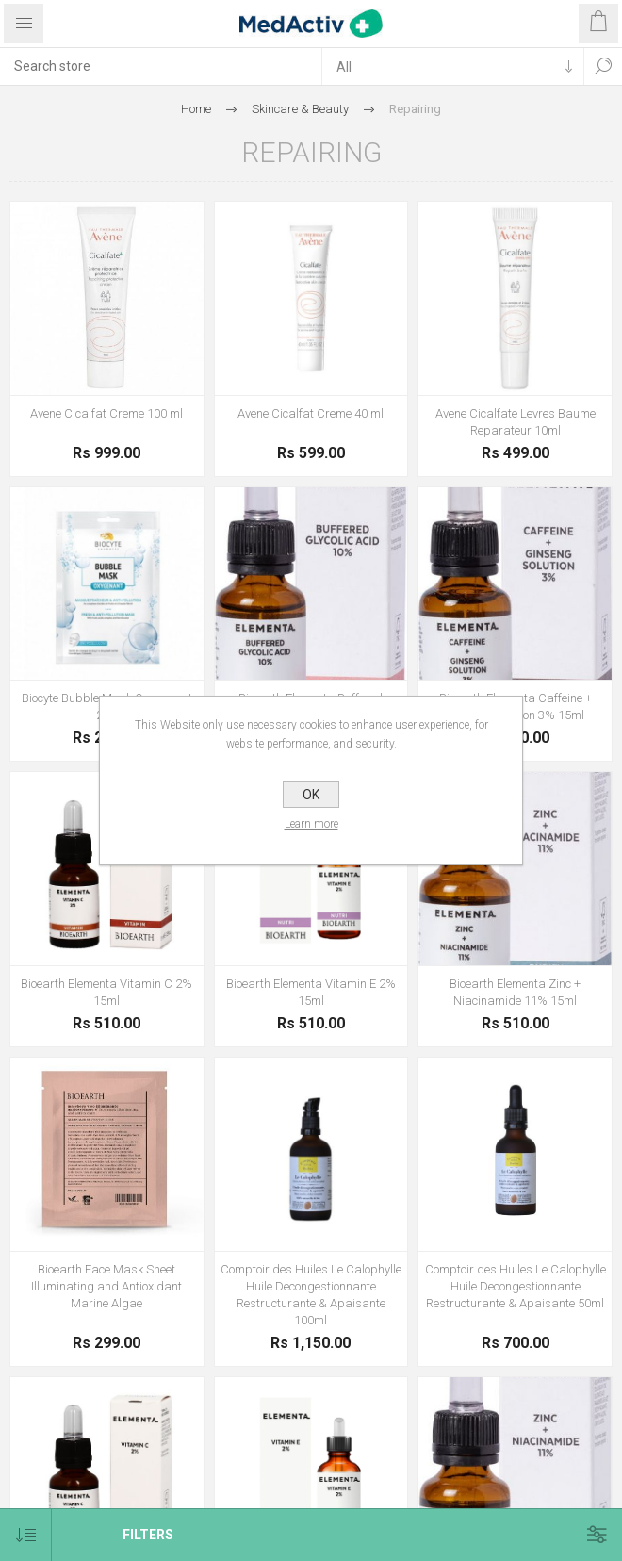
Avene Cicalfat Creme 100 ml (106, 413)
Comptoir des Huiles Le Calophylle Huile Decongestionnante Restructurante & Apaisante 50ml (515, 1286)
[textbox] (160, 66)
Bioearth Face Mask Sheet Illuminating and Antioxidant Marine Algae (106, 1286)
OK (311, 794)
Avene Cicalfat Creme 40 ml (310, 413)
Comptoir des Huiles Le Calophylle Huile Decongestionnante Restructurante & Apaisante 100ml (311, 1294)
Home (196, 109)
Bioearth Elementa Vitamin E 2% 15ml (311, 992)
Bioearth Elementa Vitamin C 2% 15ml (106, 992)
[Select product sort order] (26, 1535)
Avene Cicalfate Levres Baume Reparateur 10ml (515, 421)
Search (603, 66)
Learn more (311, 823)
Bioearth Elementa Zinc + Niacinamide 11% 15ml (515, 992)
